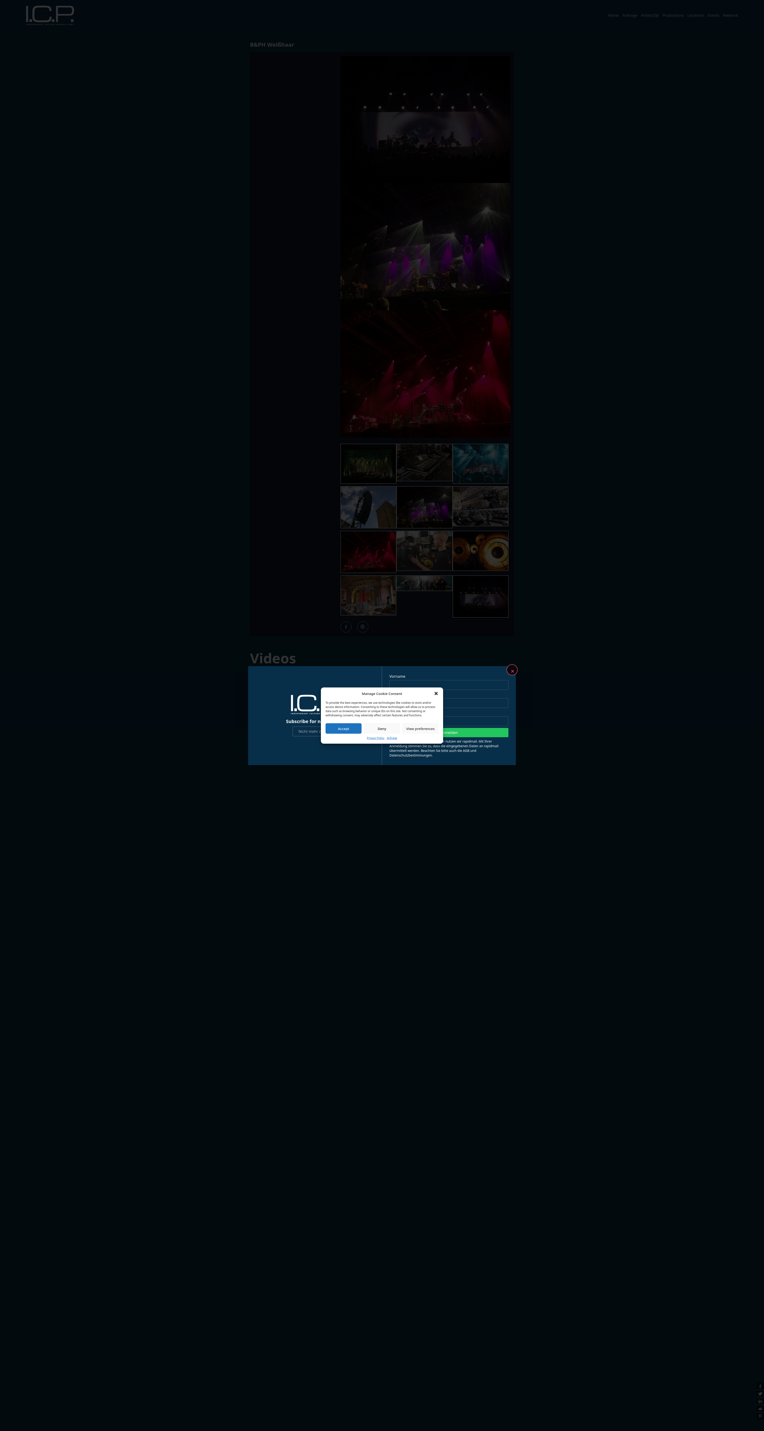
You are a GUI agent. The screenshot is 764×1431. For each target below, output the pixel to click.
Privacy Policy (376, 738)
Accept (343, 728)
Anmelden (449, 732)
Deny (382, 728)
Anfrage (392, 738)
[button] (436, 693)
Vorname (397, 676)
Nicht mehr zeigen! (314, 731)
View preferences (420, 728)
